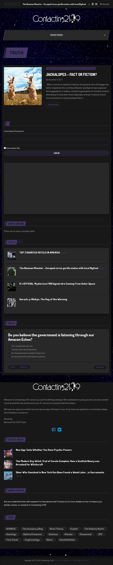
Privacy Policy (59, 560)
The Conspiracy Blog (33, 528)
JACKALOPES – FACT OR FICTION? (71, 74)
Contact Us (84, 560)
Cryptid (74, 528)
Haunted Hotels (67, 539)
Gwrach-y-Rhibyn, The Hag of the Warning (43, 299)
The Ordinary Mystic (94, 528)
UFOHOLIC (11, 528)
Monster (69, 534)
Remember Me (12, 148)
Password (19, 131)
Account (105, 4)
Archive (100, 367)
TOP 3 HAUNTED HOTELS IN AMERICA (42, 252)
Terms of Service (72, 560)
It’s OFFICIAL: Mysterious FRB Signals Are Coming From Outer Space (57, 283)
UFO (100, 534)
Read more (53, 105)
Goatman (53, 534)
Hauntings (11, 534)
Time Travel (12, 539)
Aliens (50, 539)
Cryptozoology (32, 539)
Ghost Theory (56, 528)
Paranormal (85, 534)
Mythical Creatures (32, 534)
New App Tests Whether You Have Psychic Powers (44, 449)
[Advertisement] (56, 188)
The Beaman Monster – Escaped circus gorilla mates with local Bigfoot (54, 4)
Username (9, 131)
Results (24, 367)
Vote (13, 367)
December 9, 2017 (55, 80)
